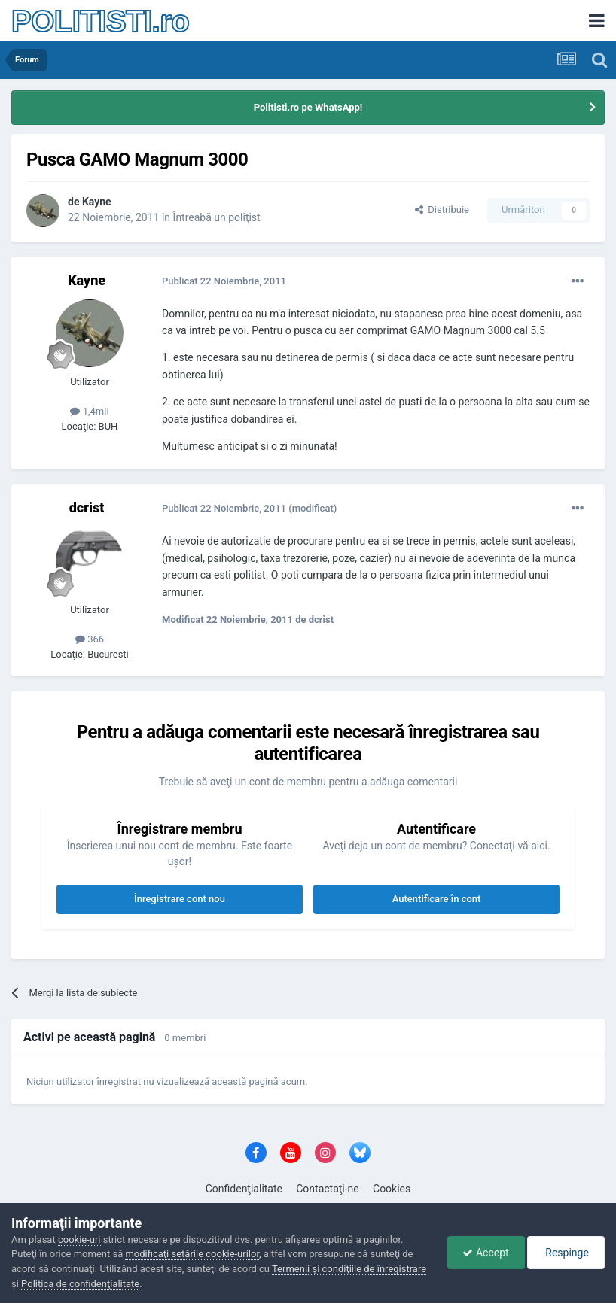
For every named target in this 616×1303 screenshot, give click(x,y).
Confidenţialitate (244, 1189)
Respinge (566, 1253)
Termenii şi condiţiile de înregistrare (349, 1268)
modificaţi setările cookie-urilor (192, 1253)
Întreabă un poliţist (217, 217)
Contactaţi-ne (327, 1189)
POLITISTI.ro (100, 21)
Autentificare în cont (436, 898)
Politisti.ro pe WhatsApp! (308, 107)
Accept (485, 1253)
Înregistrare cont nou (179, 898)
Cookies (391, 1189)
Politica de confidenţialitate (80, 1283)
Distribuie (442, 209)
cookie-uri (79, 1239)
